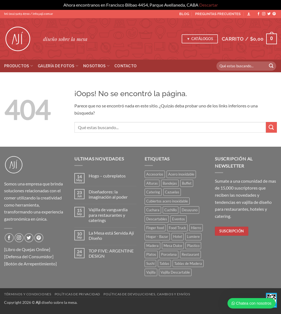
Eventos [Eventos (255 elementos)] (178, 219)
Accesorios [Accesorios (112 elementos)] (154, 174)
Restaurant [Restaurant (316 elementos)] (190, 254)
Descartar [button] (208, 4)
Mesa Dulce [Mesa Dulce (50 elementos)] (173, 245)
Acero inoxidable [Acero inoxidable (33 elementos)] (181, 174)
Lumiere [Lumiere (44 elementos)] (193, 236)
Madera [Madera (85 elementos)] (152, 245)
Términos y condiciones (27, 294)
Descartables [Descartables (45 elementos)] (156, 219)
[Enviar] (271, 66)
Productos (18, 65)
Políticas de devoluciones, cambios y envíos (146, 294)
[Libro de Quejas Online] (27, 249)
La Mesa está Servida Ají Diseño (111, 235)
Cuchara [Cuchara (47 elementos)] (152, 210)
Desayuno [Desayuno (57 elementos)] (190, 210)
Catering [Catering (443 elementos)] (153, 192)
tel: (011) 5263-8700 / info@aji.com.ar (28, 13)
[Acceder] (249, 13)
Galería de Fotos (58, 65)
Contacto (125, 65)
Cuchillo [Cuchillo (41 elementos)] (170, 210)
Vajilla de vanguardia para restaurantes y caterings (108, 215)
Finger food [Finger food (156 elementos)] (155, 228)
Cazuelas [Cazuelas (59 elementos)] (172, 192)
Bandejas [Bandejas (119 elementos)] (170, 183)
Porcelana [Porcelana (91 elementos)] (169, 254)
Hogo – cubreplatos (107, 175)
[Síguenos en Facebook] (258, 14)
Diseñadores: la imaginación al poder (108, 194)
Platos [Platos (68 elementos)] (151, 254)
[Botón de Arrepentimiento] (30, 263)
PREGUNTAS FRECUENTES (218, 14)
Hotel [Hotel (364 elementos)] (177, 236)
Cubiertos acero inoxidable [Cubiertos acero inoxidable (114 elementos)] (167, 201)
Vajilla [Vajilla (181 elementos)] (151, 272)
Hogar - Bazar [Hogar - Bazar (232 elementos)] (157, 236)
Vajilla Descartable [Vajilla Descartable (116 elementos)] (175, 272)
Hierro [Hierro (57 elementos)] (196, 228)
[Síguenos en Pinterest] (274, 14)
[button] (249, 38)
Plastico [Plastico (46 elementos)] (193, 245)
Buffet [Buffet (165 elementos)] (187, 183)
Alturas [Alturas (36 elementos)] (152, 183)
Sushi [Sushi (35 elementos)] (150, 263)
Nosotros (96, 65)
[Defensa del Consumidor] (29, 256)
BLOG (184, 14)
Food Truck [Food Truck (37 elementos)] (177, 228)
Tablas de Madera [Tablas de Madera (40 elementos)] (188, 263)
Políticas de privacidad (77, 294)
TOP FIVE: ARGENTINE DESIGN (111, 253)
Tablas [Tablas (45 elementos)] (164, 263)
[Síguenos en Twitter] (269, 14)
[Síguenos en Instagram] (263, 14)
